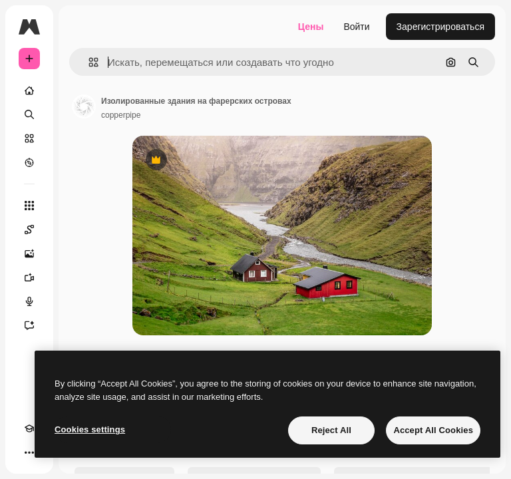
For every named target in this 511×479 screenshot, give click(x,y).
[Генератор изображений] (29, 253)
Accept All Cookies (433, 430)
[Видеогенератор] (29, 277)
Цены (311, 26)
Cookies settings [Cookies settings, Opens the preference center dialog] (90, 429)
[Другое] (29, 452)
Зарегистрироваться (440, 26)
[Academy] (29, 428)
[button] (88, 62)
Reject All (331, 430)
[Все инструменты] (29, 205)
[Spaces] (29, 229)
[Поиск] (29, 114)
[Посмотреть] (29, 162)
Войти (356, 26)
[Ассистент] (29, 325)
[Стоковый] (29, 138)
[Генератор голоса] (29, 301)
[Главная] (29, 90)
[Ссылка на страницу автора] (84, 106)
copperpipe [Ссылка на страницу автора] (120, 115)
